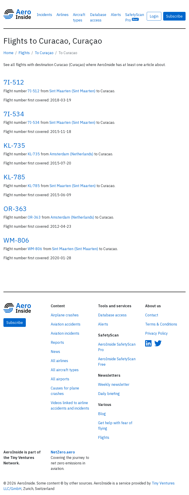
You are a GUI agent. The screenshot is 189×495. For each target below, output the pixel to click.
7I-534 (13, 114)
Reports (57, 342)
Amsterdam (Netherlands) (72, 154)
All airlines (59, 360)
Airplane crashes (65, 315)
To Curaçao (44, 52)
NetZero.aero (63, 452)
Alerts (116, 14)
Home (8, 52)
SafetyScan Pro (134, 17)
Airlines (62, 14)
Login (154, 16)
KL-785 (14, 177)
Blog (102, 413)
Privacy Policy (156, 333)
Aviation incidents (65, 333)
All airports (60, 379)
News (55, 351)
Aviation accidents (65, 324)
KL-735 (14, 145)
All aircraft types (65, 370)
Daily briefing (109, 393)
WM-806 (16, 240)
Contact (151, 315)
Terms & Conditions (161, 324)
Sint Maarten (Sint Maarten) (72, 91)
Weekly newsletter (113, 384)
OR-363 (15, 208)
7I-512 (13, 82)
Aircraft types (79, 17)
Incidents (44, 14)
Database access (98, 17)
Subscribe (174, 16)
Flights (24, 52)
